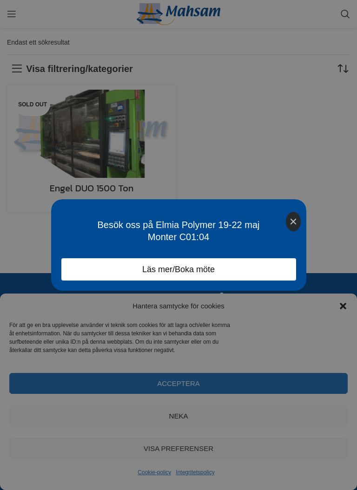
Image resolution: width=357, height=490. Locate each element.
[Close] (293, 221)
